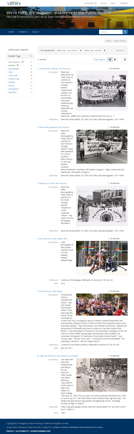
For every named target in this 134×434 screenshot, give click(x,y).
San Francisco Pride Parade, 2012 (54, 238)
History (104, 3)
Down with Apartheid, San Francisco (55, 127)
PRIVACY (10, 431)
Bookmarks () (90, 3)
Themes (23, 32)
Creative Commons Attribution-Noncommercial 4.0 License (78, 427)
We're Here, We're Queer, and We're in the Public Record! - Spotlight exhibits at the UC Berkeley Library (14, 3)
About (35, 32)
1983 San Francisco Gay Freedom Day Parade (59, 356)
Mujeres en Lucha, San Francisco (53, 183)
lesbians (12, 82)
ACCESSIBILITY (22, 431)
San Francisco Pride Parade (51, 291)
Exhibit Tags (15, 56)
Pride (11, 72)
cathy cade (13, 75)
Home (11, 32)
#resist (11, 85)
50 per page (99, 59)
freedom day (14, 79)
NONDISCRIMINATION (40, 431)
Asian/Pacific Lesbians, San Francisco (55, 68)
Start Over (120, 50)
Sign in (113, 3)
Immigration (14, 89)
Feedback (124, 3)
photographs (14, 68)
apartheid (12, 92)
